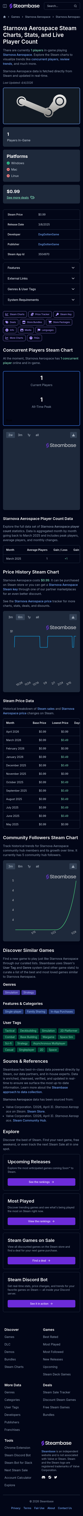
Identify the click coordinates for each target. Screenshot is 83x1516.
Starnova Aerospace (38, 16)
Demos (9, 1352)
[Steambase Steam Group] (49, 1477)
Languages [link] (46, 330)
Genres (9, 1392)
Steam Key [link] (64, 314)
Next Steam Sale (16, 1470)
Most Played (51, 1344)
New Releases (53, 1359)
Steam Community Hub (29, 1120)
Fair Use (39, 1508)
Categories (12, 1400)
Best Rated (50, 1337)
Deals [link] (10, 322)
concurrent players (44, 59)
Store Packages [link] (59, 322)
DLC (7, 1344)
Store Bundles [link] (32, 322)
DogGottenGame (48, 234)
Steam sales (46, 709)
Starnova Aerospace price (33, 601)
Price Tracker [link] (40, 314)
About (51, 1508)
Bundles (10, 1359)
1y (29, 435)
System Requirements (41, 300)
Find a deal (41, 1260)
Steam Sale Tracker (57, 1392)
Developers (12, 1415)
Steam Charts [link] (14, 314)
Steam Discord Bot (17, 1455)
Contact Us (65, 1508)
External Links (41, 278)
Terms (27, 1508)
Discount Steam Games (59, 1400)
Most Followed (53, 1352)
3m (20, 435)
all (37, 435)
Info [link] (9, 330)
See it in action (41, 1303)
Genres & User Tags (41, 289)
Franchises (12, 1430)
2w (10, 435)
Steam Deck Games (57, 1374)
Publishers (11, 1422)
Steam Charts (14, 1367)
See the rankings (41, 1181)
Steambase (49, 1451)
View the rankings (41, 1221)
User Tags (11, 1407)
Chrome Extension (17, 1448)
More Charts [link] (14, 337)
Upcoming (50, 1367)
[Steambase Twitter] (55, 1477)
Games (15, 16)
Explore (9, 1485)
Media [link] (25, 330)
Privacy (16, 1508)
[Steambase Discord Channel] (43, 1477)
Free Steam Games (56, 1407)
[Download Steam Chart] (73, 435)
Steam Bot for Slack (18, 1463)
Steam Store (36, 1111)
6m (20, 617)
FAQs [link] (34, 337)
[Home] (4, 16)
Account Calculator (17, 1477)
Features (41, 267)
